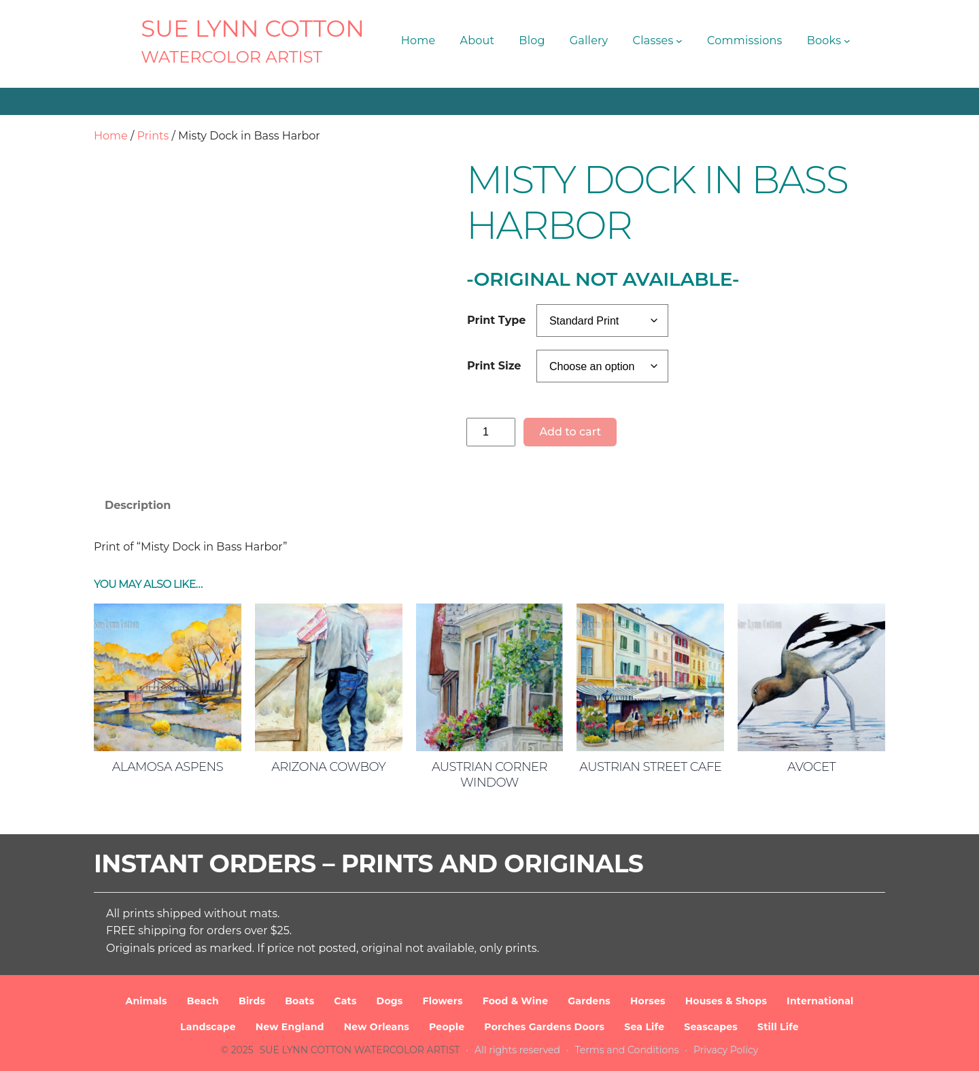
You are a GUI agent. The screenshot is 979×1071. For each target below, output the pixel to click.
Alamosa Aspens (167, 766)
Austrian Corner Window (489, 774)
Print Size (494, 365)
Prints (153, 135)
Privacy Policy (725, 1050)
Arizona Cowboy (328, 766)
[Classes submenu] (679, 40)
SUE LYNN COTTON (252, 28)
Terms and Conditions (627, 1050)
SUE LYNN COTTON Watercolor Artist (360, 1050)
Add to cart (570, 431)
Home (111, 135)
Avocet (811, 766)
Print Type (496, 320)
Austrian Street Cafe (650, 766)
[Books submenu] (847, 40)
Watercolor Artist (231, 57)
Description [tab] (138, 505)
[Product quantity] (490, 432)
